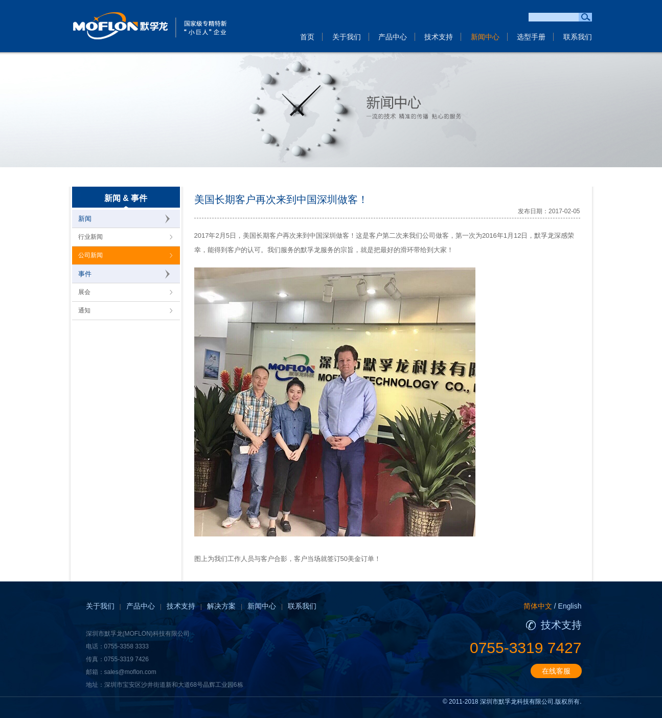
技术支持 (438, 37)
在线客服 (556, 671)
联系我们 (577, 37)
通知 (84, 310)
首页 (307, 37)
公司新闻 (90, 255)
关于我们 (346, 37)
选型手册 (531, 37)
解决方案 (221, 606)
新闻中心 (485, 37)
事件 (85, 274)
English (570, 606)
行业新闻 (90, 236)
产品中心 (392, 37)
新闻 (85, 218)
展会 (84, 292)
